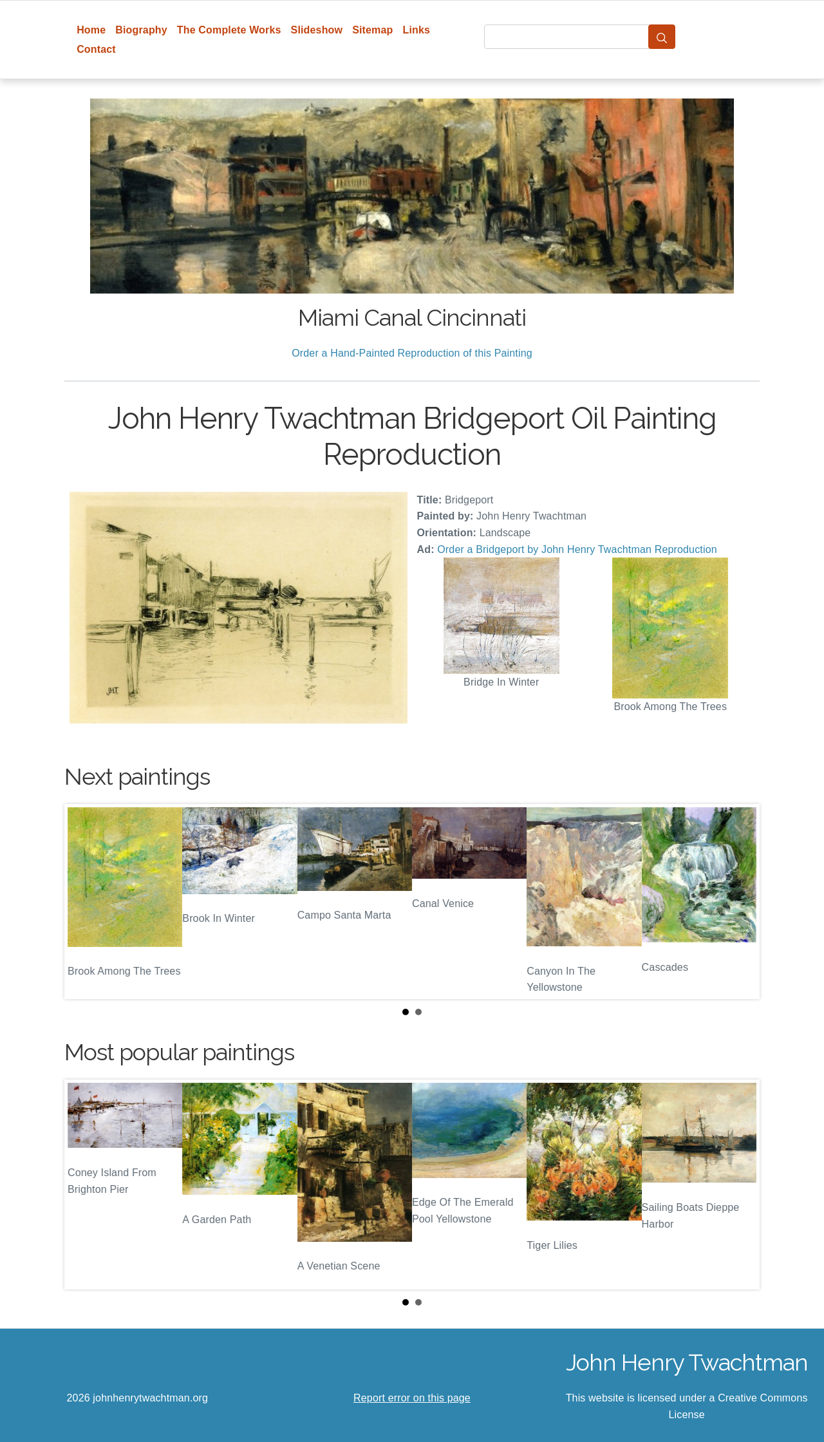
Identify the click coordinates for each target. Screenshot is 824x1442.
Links (417, 29)
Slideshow (317, 29)
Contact (96, 49)
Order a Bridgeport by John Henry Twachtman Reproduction (577, 549)
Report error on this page (412, 1397)
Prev (84, 902)
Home (91, 29)
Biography (141, 29)
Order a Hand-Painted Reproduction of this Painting (412, 353)
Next (739, 902)
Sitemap (372, 29)
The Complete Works (229, 29)
